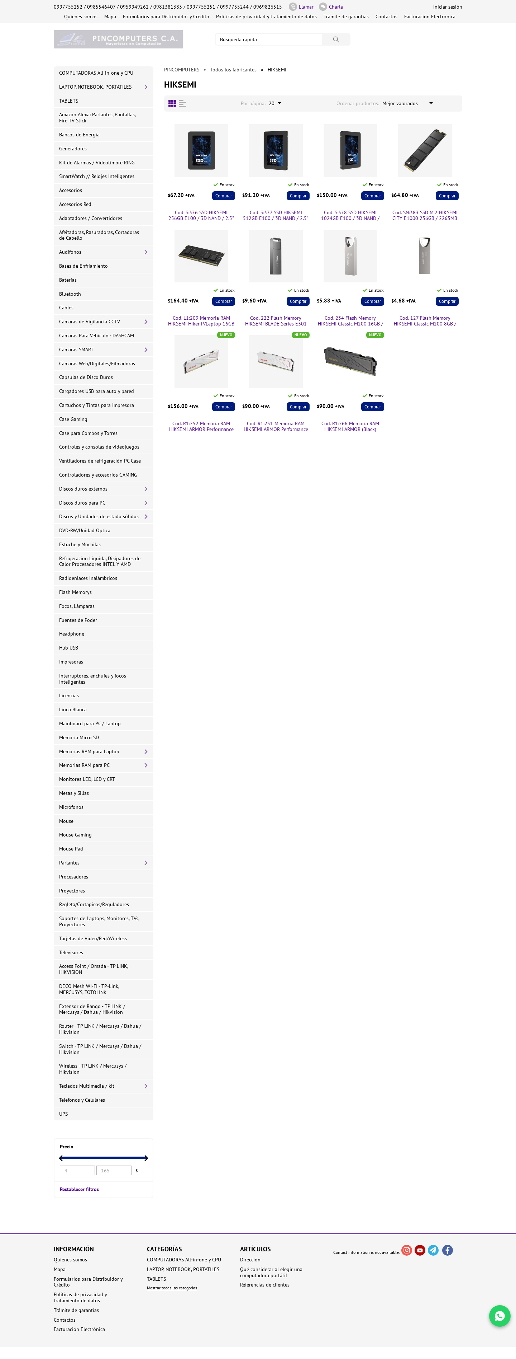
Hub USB (68, 648)
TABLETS (68, 101)
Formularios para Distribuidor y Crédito (166, 16)
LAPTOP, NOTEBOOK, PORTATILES (95, 87)
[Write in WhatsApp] (500, 1316)
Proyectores (72, 890)
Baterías (68, 280)
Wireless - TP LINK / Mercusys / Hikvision (92, 1069)
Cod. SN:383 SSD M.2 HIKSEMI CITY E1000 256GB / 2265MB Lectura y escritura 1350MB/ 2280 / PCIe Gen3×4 (425, 216)
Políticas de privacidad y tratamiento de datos (266, 16)
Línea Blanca (73, 709)
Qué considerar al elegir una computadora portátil (271, 1272)
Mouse (66, 821)
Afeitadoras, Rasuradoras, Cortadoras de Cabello (99, 235)
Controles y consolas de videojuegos (99, 447)
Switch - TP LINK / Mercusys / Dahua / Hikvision (100, 1049)
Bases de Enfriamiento (83, 266)
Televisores (71, 952)
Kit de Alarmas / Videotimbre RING (97, 162)
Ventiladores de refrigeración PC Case (100, 461)
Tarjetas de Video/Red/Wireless (93, 938)
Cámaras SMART (76, 349)
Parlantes (69, 862)
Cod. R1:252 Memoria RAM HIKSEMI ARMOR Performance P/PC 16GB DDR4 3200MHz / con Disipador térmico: (201, 427)
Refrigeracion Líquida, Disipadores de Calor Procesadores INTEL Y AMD (99, 561)
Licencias (69, 695)
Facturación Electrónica (429, 16)
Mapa (110, 16)
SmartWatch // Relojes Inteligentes (96, 176)
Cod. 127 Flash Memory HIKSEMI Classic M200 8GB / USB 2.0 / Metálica (425, 321)
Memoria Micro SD (79, 737)
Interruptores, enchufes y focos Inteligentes (92, 679)
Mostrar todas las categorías (172, 1287)
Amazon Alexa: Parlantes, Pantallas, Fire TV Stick (97, 117)
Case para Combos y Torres (88, 433)
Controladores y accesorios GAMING (98, 475)
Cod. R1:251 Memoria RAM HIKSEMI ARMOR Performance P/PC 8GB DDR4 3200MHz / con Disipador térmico (276, 427)
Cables (66, 307)
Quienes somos (80, 16)
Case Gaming (73, 419)
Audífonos (70, 252)
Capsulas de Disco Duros (86, 377)
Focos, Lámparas (77, 606)
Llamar (301, 7)
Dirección (250, 1260)
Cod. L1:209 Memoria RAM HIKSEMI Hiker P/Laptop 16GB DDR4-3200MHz (201, 321)
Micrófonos (71, 807)
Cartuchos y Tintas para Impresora (96, 405)
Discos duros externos (83, 489)
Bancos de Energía (79, 134)
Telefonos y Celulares (82, 1100)
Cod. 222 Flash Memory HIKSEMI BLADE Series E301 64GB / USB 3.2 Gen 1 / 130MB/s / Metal (276, 321)
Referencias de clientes (265, 1285)
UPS (63, 1114)
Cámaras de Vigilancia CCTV (89, 321)
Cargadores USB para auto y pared (96, 391)
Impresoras (71, 662)
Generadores (73, 148)
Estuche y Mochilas (80, 544)
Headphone (71, 634)
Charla (331, 7)
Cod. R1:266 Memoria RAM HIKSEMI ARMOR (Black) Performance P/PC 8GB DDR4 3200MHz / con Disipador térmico (350, 427)
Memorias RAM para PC (84, 765)
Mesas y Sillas (74, 793)
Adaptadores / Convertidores (90, 218)
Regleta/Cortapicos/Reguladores (94, 904)
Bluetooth (70, 294)
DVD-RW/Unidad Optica (84, 530)
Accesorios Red (75, 204)
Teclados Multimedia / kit (86, 1086)
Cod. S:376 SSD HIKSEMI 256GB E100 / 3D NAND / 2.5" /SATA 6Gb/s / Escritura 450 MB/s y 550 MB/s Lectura (201, 216)
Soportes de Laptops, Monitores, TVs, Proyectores (99, 921)
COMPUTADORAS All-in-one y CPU (96, 73)
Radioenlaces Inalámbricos (88, 578)
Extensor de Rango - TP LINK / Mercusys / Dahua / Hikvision (92, 1009)
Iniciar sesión (447, 7)
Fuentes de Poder (78, 620)
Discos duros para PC (82, 503)
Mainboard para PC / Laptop (90, 723)
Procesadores (73, 876)
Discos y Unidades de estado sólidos (99, 516)
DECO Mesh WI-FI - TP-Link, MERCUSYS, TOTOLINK (89, 989)
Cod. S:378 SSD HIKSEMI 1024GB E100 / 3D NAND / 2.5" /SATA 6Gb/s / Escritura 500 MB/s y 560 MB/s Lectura (350, 216)
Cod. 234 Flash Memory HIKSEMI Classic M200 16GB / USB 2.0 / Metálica (350, 321)
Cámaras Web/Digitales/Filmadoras (97, 363)
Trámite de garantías (346, 16)
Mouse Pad (71, 848)
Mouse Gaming (75, 834)
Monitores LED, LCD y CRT (87, 779)
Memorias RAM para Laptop (89, 751)
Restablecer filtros (79, 1189)
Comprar (223, 196)
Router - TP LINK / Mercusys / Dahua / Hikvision (100, 1029)
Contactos (386, 16)
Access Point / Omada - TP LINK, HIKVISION (93, 969)
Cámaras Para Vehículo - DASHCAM (96, 335)
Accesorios (70, 190)
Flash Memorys (75, 592)
